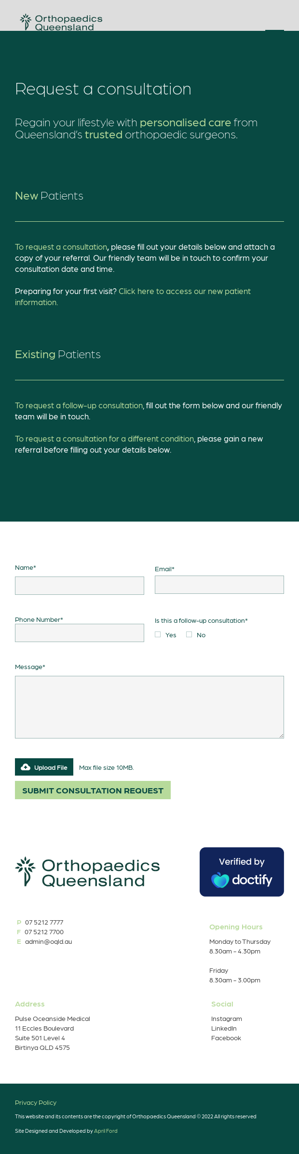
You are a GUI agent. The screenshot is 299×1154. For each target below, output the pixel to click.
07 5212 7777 (43, 922)
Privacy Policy (35, 1102)
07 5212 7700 (44, 931)
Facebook (226, 1037)
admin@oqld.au (48, 941)
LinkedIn (224, 1028)
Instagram (226, 1018)
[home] (58, 22)
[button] (274, 23)
